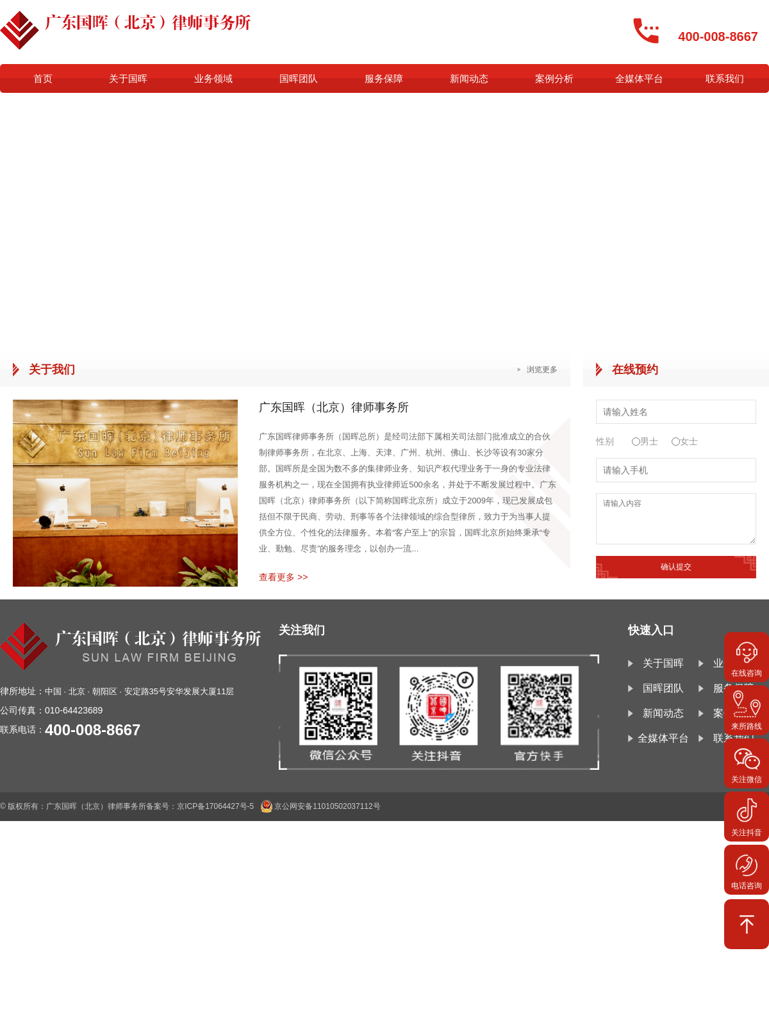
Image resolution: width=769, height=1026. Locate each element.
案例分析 (554, 78)
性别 (605, 441)
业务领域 (213, 78)
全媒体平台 (639, 78)
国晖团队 (298, 78)
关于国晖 (128, 78)
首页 (43, 78)
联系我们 (725, 78)
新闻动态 (469, 78)
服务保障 (384, 78)
